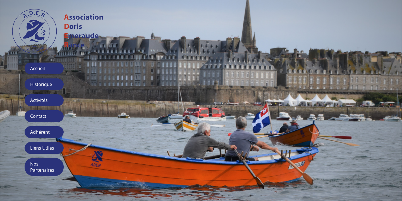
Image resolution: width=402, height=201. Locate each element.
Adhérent (40, 132)
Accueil (37, 68)
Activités (39, 100)
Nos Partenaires (42, 167)
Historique (41, 84)
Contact (38, 116)
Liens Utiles (42, 148)
